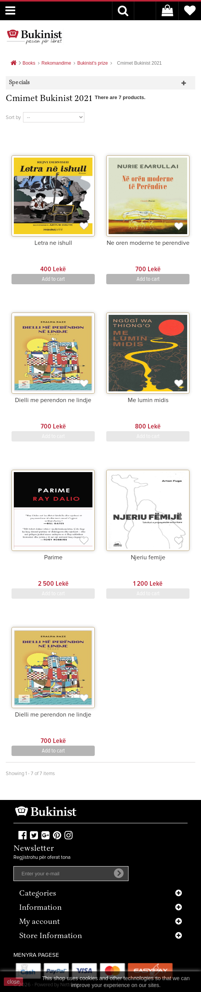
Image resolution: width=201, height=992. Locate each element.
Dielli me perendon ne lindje (53, 400)
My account (39, 922)
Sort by (13, 117)
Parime (53, 557)
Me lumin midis (148, 400)
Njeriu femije (148, 557)
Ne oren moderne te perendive (148, 243)
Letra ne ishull (53, 243)
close (13, 982)
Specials (19, 83)
